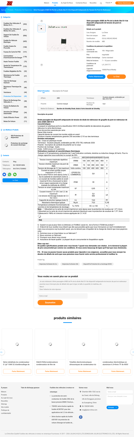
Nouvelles (4, 401)
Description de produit (60, 91)
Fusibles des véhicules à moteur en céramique (62, 390)
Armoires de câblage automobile (15, 112)
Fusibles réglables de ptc (15, 71)
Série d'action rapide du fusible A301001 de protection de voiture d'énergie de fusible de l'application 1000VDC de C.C (62, 420)
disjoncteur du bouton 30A (70, 264)
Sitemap (4, 404)
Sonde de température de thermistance (15, 66)
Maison (3, 392)
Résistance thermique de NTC (15, 87)
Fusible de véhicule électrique (15, 41)
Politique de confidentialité (6, 411)
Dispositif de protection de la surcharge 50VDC (97, 264)
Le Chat (15, 180)
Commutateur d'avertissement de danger (15, 56)
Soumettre (50, 302)
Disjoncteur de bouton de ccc (48, 264)
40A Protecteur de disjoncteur (17, 136)
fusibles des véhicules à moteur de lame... (15, 30)
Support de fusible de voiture (15, 35)
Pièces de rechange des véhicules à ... (15, 101)
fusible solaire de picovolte (15, 47)
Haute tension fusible (15, 61)
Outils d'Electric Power (15, 117)
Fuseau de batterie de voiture (15, 107)
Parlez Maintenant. (124, 3)
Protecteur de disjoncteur (15, 96)
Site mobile (5, 407)
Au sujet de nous (6, 398)
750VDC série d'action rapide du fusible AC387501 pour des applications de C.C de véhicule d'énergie (62, 409)
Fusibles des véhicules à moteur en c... (15, 24)
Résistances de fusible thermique (15, 76)
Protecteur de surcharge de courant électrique (19, 144)
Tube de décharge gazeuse (15, 82)
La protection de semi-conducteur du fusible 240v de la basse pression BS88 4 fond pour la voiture (63, 399)
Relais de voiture (15, 121)
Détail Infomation (44, 91)
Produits (4, 395)
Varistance (15, 92)
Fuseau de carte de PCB (15, 52)
